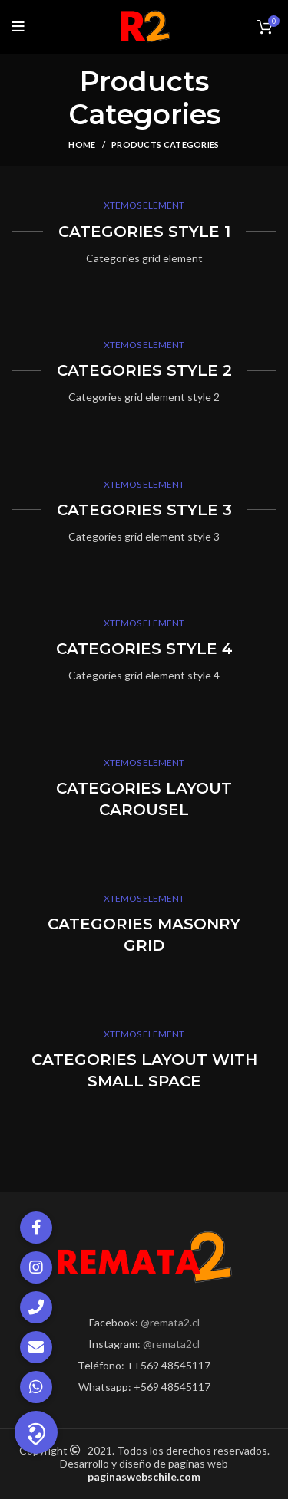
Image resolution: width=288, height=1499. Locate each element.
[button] (36, 1432)
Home (81, 145)
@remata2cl (171, 1343)
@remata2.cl (170, 1322)
